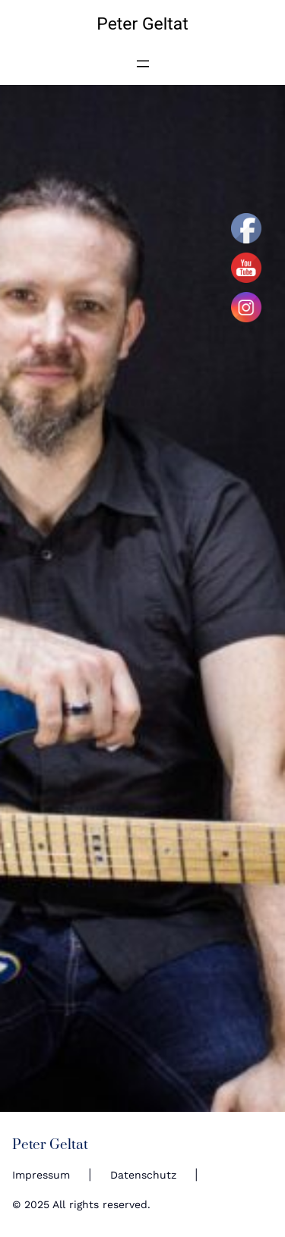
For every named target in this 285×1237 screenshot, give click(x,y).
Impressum (41, 1175)
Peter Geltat (142, 24)
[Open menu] (143, 64)
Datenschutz (143, 1175)
